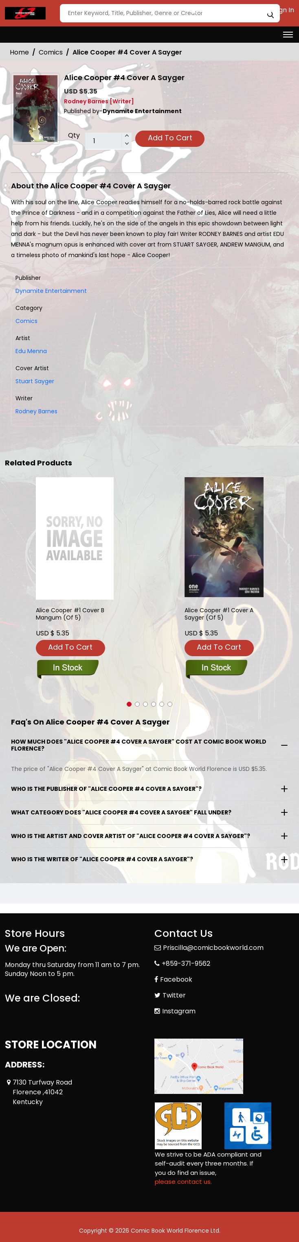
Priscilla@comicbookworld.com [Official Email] (213, 947)
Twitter (174, 995)
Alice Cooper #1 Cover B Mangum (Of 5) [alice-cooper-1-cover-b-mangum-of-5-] (70, 614)
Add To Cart (170, 138)
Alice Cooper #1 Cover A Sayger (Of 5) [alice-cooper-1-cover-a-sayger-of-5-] (219, 614)
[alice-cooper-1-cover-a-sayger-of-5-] (224, 537)
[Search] (170, 13)
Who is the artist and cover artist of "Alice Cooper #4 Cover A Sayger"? (130, 836)
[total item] (108, 141)
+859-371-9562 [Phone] (186, 963)
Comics (51, 52)
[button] (129, 704)
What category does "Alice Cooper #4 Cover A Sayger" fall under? (121, 812)
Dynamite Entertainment (51, 291)
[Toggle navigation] (288, 34)
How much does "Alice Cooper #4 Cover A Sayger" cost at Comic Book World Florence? (138, 745)
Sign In (280, 10)
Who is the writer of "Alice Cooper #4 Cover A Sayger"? (102, 859)
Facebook (176, 979)
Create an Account (227, 10)
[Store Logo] (25, 13)
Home (19, 52)
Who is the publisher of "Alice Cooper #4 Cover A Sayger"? (106, 789)
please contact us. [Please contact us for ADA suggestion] (183, 1181)
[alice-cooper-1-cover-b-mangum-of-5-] (75, 538)
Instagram (179, 1011)
